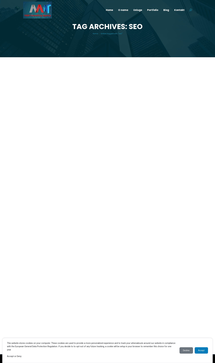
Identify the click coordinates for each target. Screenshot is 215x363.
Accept (201, 350)
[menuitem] (109, 10)
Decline (186, 350)
